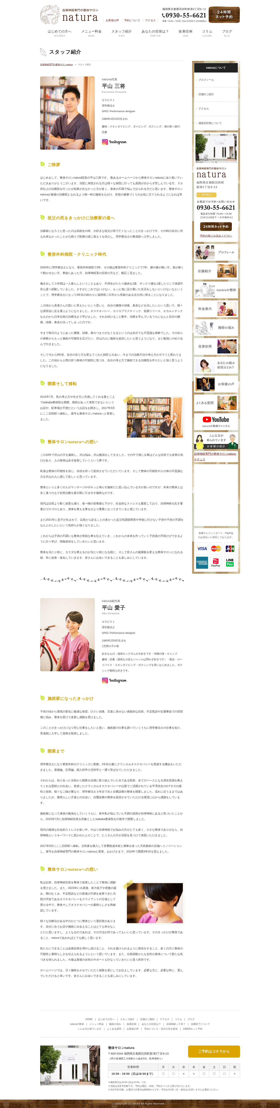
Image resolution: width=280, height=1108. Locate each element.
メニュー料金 (91, 33)
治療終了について (200, 1024)
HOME (89, 1019)
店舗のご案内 (147, 1019)
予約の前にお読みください (216, 235)
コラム (207, 33)
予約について (132, 20)
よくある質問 (114, 1028)
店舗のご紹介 (206, 94)
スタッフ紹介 (122, 33)
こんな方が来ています (90, 1028)
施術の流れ (115, 1024)
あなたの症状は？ (155, 33)
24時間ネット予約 (192, 1028)
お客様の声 (112, 20)
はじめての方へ (60, 33)
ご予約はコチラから (214, 1051)
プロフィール (206, 79)
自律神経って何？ (175, 1024)
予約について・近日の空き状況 (161, 1028)
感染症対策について (210, 123)
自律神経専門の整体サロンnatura (56, 64)
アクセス (150, 20)
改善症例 (185, 33)
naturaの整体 (77, 1024)
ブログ (227, 33)
